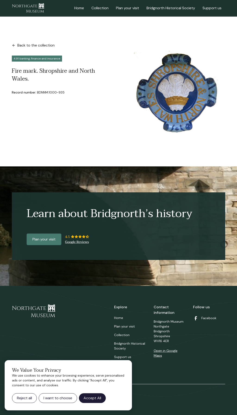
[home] (28, 8)
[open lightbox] (176, 91)
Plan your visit (127, 8)
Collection (100, 8)
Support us (212, 8)
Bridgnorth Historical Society (171, 8)
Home (79, 8)
